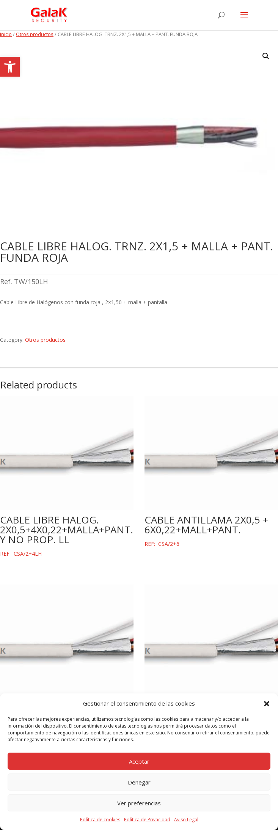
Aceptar (139, 761)
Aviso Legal (186, 819)
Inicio (6, 34)
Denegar (139, 782)
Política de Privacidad (147, 819)
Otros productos (34, 34)
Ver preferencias (139, 803)
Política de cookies (100, 819)
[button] (10, 67)
